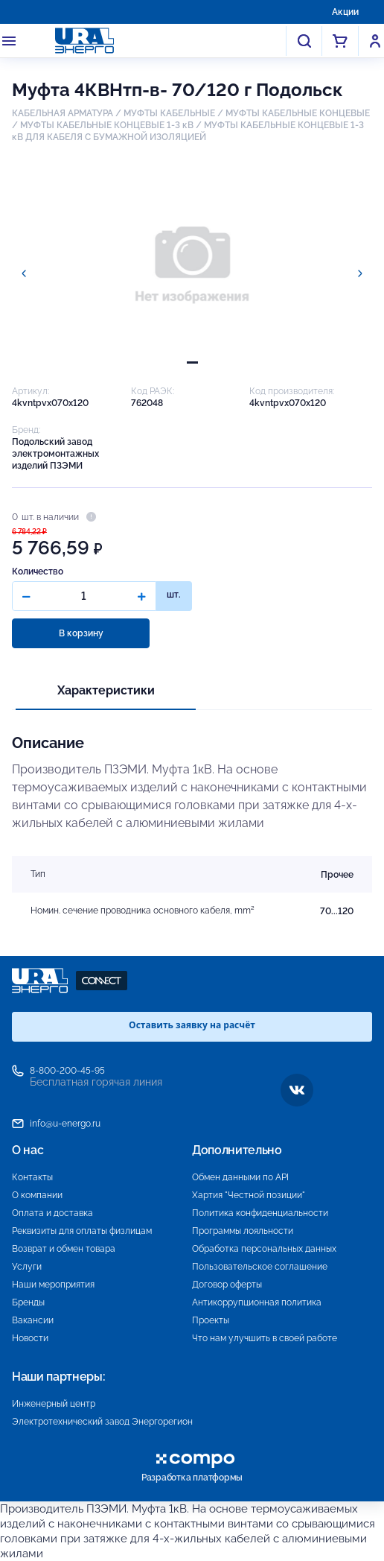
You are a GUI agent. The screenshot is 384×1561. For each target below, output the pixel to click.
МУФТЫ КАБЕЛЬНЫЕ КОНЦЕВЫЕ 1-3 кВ (106, 125)
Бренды (28, 1302)
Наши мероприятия (53, 1284)
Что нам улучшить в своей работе (264, 1338)
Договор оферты (227, 1284)
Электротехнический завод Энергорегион (102, 1421)
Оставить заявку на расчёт (192, 1025)
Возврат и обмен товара (63, 1249)
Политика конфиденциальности (260, 1213)
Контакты (32, 1177)
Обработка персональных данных (264, 1249)
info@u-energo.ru (65, 1123)
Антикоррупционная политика (256, 1302)
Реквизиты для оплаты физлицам (82, 1231)
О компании (37, 1195)
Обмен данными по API (240, 1177)
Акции (345, 12)
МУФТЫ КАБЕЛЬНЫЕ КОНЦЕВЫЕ (297, 113)
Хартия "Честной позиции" (248, 1195)
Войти (375, 41)
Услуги (27, 1266)
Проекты (210, 1320)
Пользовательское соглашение (259, 1266)
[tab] (192, 362)
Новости (30, 1338)
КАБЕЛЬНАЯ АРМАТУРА (62, 113)
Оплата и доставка (52, 1213)
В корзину (81, 633)
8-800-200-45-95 (67, 1071)
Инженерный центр (53, 1404)
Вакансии (33, 1320)
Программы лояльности (242, 1231)
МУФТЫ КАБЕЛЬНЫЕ (169, 113)
